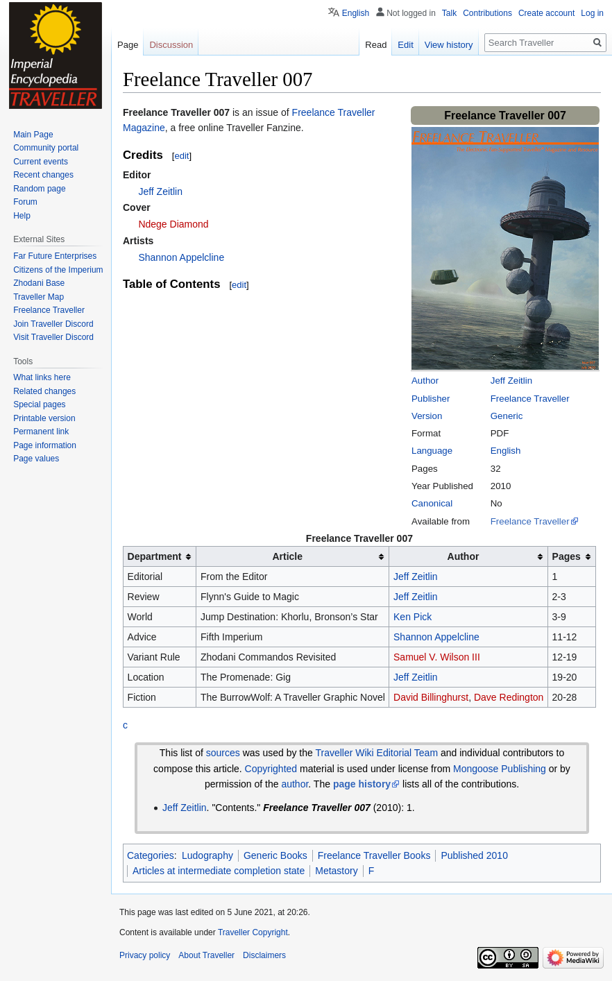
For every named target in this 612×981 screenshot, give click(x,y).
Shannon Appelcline (181, 257)
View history (449, 45)
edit (181, 156)
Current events (40, 162)
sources (223, 752)
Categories (150, 855)
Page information (44, 445)
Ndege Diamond (173, 224)
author (294, 784)
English (506, 450)
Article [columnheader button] (287, 556)
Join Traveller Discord (53, 324)
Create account (546, 13)
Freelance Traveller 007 (176, 112)
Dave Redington (508, 697)
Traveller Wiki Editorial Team (376, 752)
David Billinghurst (430, 697)
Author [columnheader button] (463, 556)
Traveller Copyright (253, 932)
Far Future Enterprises (54, 256)
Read (375, 45)
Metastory (336, 870)
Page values (36, 458)
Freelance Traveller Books (374, 855)
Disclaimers (264, 955)
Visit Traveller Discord (53, 337)
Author (425, 380)
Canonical (431, 503)
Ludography (207, 855)
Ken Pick (412, 616)
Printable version (44, 418)
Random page (39, 189)
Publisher (430, 398)
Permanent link (41, 431)
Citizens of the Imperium (58, 270)
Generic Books (275, 855)
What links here (42, 377)
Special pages (39, 404)
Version (426, 416)
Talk (449, 13)
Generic (507, 416)
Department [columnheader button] (155, 556)
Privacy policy (144, 955)
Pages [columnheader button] (566, 556)
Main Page (33, 134)
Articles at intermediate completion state (219, 870)
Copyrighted (271, 768)
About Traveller (206, 955)
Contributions (487, 13)
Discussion (171, 45)
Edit (405, 45)
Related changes (44, 391)
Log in (592, 13)
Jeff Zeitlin (511, 380)
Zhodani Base (39, 283)
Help (22, 216)
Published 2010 (474, 855)
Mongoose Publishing (499, 768)
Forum (25, 202)
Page (127, 45)
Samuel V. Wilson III (436, 657)
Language (431, 450)
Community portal (45, 148)
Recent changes (43, 175)
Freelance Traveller (530, 398)
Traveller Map (38, 297)
